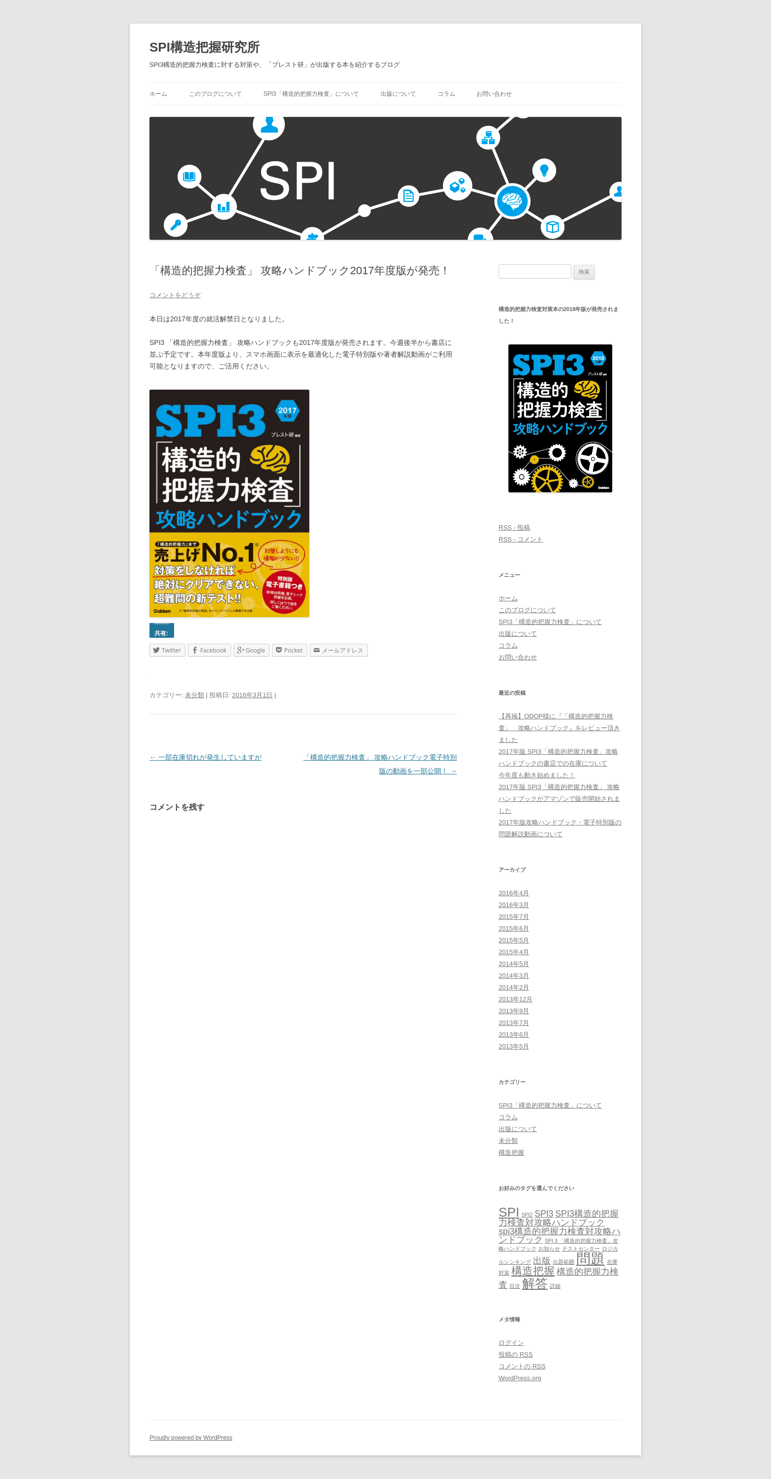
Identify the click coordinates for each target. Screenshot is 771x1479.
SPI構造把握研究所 (204, 47)
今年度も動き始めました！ (537, 775)
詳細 (555, 1286)
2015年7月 (514, 916)
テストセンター (581, 1248)
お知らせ (549, 1248)
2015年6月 (514, 928)
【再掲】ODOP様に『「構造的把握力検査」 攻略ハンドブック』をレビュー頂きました (559, 727)
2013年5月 (514, 1046)
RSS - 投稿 (514, 527)
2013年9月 (514, 1011)
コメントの (522, 1366)
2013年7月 (514, 1022)
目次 (514, 1286)
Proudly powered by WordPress (191, 1437)
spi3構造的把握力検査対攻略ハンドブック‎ (560, 1235)
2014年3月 (514, 975)
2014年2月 (514, 987)
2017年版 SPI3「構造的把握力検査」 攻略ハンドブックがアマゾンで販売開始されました (559, 798)
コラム (446, 93)
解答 (535, 1283)
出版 (542, 1261)
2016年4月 (514, 893)
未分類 (194, 695)
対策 (504, 1273)
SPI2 (527, 1215)
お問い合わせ (494, 93)
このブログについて (215, 93)
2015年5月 (514, 940)
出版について (398, 93)
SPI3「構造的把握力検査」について (311, 93)
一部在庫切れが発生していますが (205, 757)
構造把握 (511, 1152)
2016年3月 (514, 905)
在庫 (612, 1262)
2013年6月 (514, 1034)
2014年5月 (514, 963)
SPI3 (543, 1214)
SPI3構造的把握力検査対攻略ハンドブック (559, 1218)
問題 (590, 1259)
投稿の (516, 1354)
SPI (509, 1212)
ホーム (158, 93)
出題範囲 (563, 1262)
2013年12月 (516, 999)
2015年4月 (514, 952)
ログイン (511, 1342)
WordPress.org (520, 1378)
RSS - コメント (521, 539)
